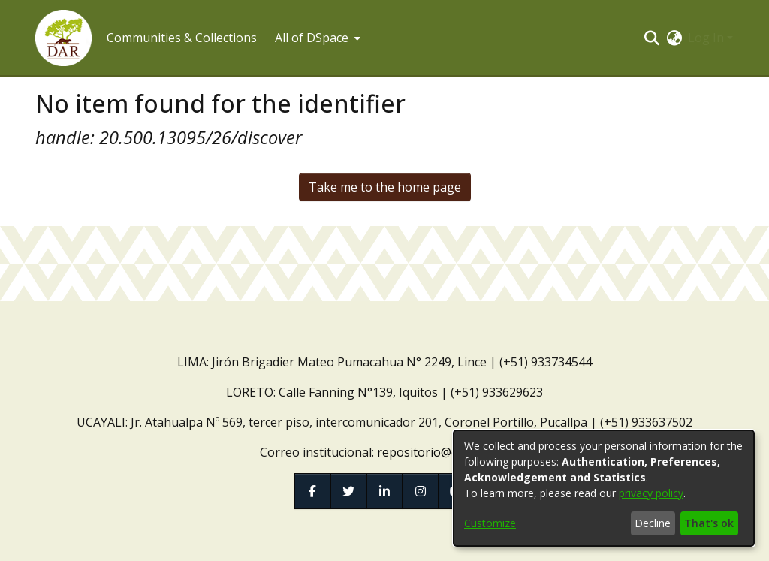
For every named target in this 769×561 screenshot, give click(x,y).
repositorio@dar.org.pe (443, 452)
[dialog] (604, 488)
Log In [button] (707, 37)
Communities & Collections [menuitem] (182, 37)
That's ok (709, 523)
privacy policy (651, 493)
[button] (63, 38)
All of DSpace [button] (311, 37)
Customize (490, 523)
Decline (653, 523)
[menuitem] (316, 37)
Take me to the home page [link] (385, 187)
